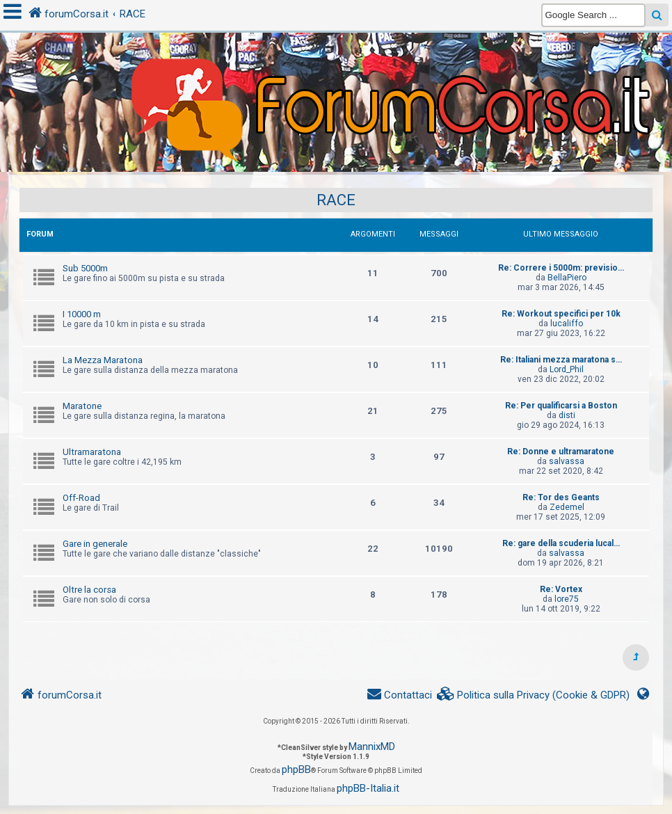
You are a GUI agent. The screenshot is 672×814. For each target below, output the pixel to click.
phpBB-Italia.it (368, 788)
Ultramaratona (92, 452)
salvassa (566, 461)
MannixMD (372, 746)
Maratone (82, 406)
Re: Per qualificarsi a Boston (561, 405)
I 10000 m (82, 314)
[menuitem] (533, 695)
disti (567, 415)
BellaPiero (566, 277)
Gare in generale (95, 543)
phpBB (296, 769)
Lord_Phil (567, 369)
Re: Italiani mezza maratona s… (561, 360)
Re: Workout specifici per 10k (561, 314)
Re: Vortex (561, 589)
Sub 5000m (85, 268)
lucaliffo (566, 323)
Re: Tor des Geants (561, 497)
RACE (336, 200)
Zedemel (567, 507)
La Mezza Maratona (103, 360)
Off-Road (81, 498)
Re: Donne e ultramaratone (560, 451)
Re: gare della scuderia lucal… (561, 543)
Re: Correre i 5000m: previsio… (561, 268)
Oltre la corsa (89, 589)
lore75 (566, 599)
